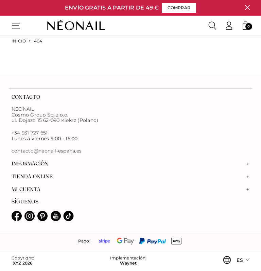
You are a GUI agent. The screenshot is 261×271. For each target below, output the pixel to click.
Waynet (128, 263)
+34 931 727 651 (30, 133)
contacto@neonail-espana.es (47, 151)
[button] (245, 26)
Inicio (19, 41)
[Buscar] (212, 26)
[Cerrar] (247, 7)
